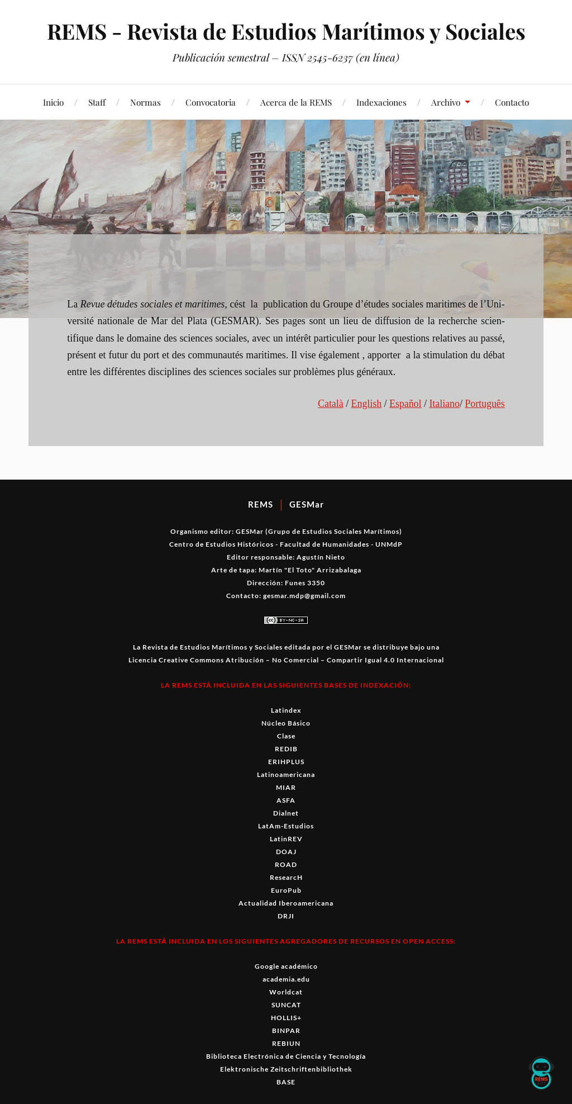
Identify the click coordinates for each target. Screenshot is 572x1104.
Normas (145, 102)
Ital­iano (444, 403)
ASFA (286, 800)
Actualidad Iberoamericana (286, 903)
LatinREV (286, 839)
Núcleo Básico (286, 723)
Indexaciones (381, 102)
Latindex (286, 710)
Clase (286, 736)
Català (331, 403)
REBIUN (286, 1043)
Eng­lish (366, 403)
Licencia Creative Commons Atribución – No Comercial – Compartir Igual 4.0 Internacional (286, 660)
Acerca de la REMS (296, 102)
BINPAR (286, 1030)
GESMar (306, 504)
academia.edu (286, 979)
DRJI (286, 916)
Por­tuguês (484, 403)
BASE (286, 1082)
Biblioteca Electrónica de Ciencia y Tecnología (286, 1056)
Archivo (445, 102)
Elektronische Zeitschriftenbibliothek (286, 1069)
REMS (260, 504)
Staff (97, 102)
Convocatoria (210, 102)
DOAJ (286, 851)
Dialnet (286, 813)
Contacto (512, 102)
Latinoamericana (286, 774)
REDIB (286, 749)
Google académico (286, 966)
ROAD (286, 864)
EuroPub (286, 890)
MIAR (286, 787)
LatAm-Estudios (286, 826)
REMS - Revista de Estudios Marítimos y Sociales (286, 31)
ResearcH (286, 877)
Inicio (53, 102)
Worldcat (286, 992)
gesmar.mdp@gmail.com (304, 595)
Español (405, 403)
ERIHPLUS (286, 761)
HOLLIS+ (286, 1017)
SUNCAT (286, 1005)
